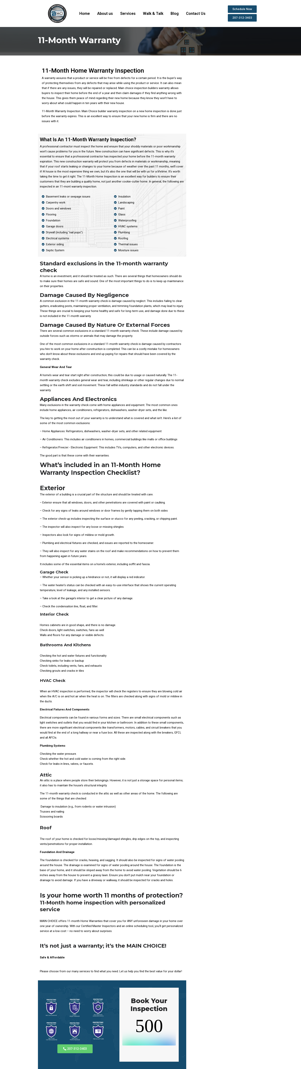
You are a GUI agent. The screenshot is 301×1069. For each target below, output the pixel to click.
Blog (175, 13)
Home (84, 13)
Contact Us (195, 13)
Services (128, 13)
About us (105, 13)
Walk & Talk (153, 13)
